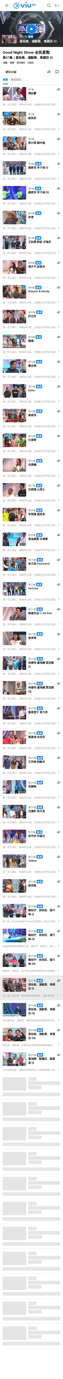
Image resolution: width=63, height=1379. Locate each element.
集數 (5, 79)
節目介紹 (11, 72)
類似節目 (16, 79)
